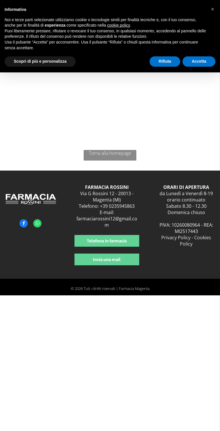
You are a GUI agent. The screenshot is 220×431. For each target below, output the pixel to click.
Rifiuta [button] (165, 61)
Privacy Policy (175, 237)
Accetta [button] (199, 61)
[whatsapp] (37, 224)
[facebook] (23, 224)
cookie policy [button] (118, 25)
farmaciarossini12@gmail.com (106, 222)
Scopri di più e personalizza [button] (40, 61)
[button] (212, 9)
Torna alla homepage (110, 153)
